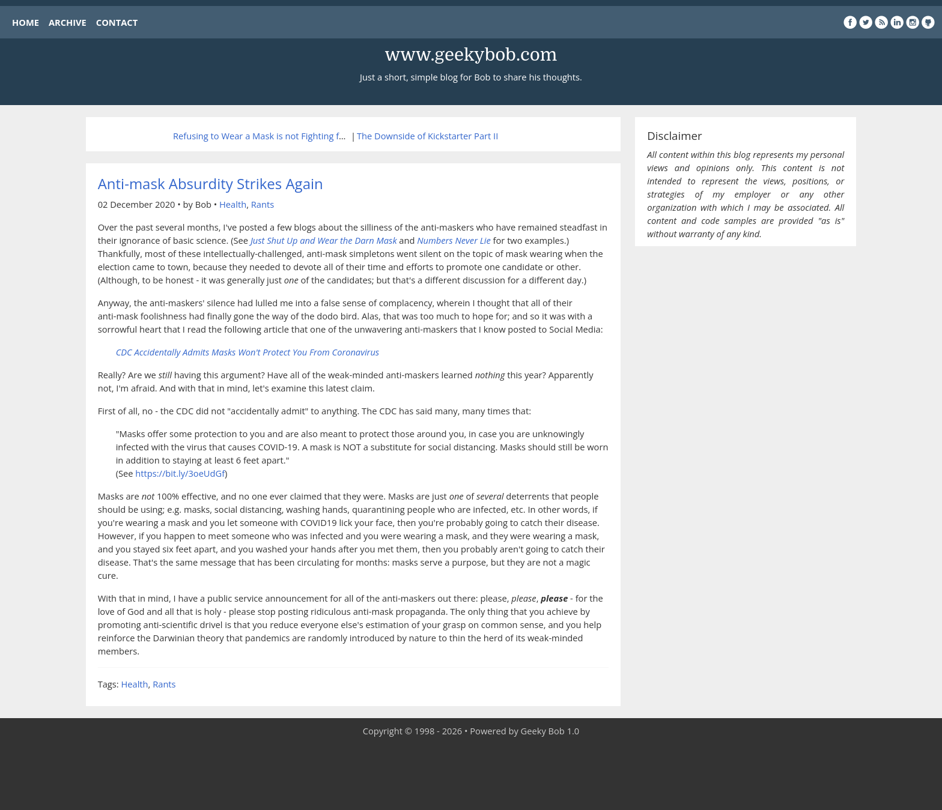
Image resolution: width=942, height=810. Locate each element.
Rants (262, 204)
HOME (25, 22)
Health (232, 204)
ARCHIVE (68, 22)
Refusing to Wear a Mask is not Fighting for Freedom (280, 136)
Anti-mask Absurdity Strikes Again (210, 183)
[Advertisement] (471, 774)
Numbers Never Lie (454, 240)
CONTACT (117, 22)
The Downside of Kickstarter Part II (427, 136)
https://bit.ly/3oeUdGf (180, 473)
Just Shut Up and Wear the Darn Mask (324, 240)
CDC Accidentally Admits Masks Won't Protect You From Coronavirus (248, 352)
